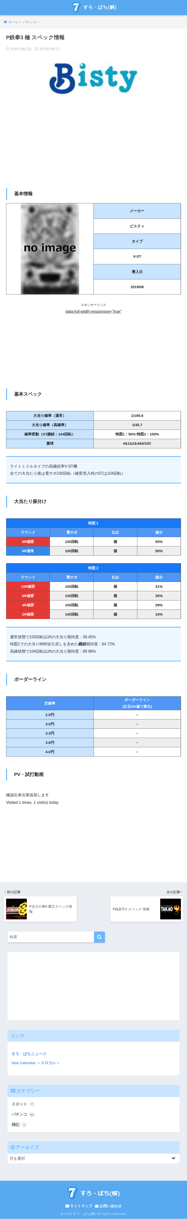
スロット (23, 1104)
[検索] (99, 936)
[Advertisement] (93, 142)
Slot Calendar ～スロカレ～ (35, 1063)
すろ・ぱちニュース (27, 1054)
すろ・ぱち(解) (94, 7)
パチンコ (23, 1115)
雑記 (19, 1125)
